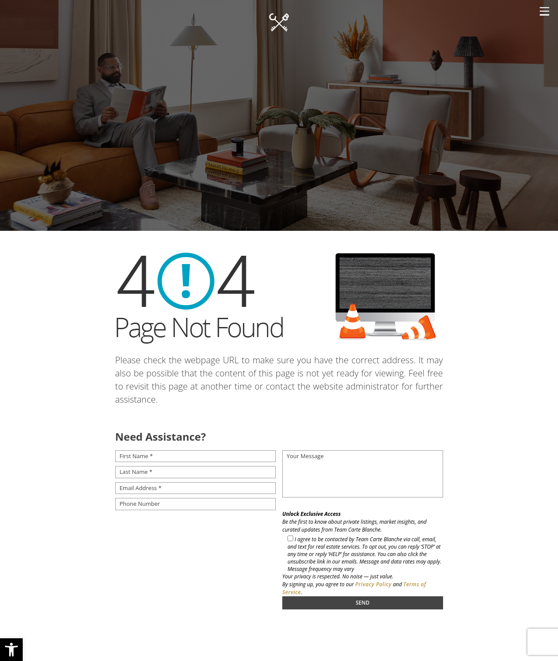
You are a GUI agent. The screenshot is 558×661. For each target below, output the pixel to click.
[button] (11, 649)
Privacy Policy (373, 584)
